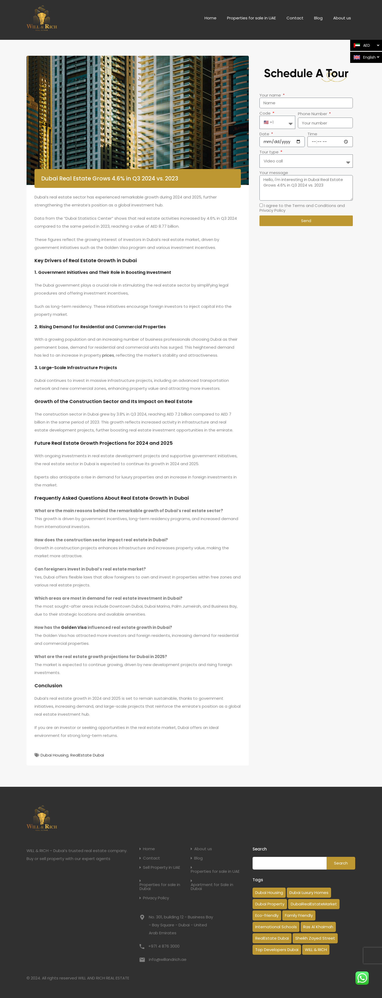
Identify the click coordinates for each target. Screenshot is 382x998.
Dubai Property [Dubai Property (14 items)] (269, 904)
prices (108, 355)
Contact (294, 18)
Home (210, 18)
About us (342, 18)
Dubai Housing (54, 755)
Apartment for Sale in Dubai (212, 887)
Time (312, 134)
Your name (270, 95)
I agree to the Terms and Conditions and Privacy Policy (302, 208)
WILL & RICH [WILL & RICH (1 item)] (316, 949)
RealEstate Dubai (87, 755)
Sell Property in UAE (161, 867)
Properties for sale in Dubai (160, 887)
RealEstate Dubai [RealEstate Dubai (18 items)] (272, 938)
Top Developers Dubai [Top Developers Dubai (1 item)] (276, 949)
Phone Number (313, 113)
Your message (273, 172)
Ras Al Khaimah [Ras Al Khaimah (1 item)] (318, 927)
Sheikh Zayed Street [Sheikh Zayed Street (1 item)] (315, 938)
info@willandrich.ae (167, 959)
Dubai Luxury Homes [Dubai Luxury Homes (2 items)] (308, 892)
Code (265, 113)
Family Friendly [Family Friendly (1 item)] (299, 915)
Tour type (269, 152)
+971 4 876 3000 (164, 946)
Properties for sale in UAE (251, 18)
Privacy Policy (156, 898)
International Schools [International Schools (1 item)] (276, 927)
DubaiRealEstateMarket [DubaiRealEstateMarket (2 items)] (314, 904)
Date (264, 134)
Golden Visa (74, 627)
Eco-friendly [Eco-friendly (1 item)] (267, 915)
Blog (318, 18)
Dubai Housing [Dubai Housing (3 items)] (269, 892)
